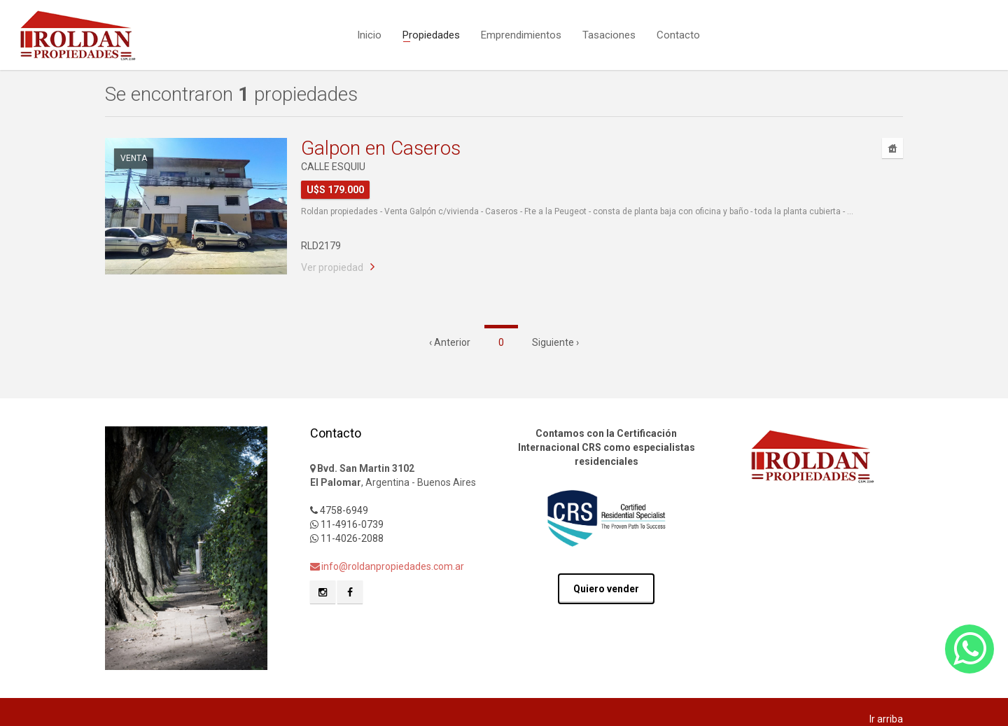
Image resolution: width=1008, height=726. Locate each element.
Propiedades (431, 34)
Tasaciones (609, 34)
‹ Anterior (449, 342)
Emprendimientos (521, 34)
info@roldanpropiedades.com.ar (387, 566)
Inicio (369, 34)
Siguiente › (555, 342)
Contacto (678, 34)
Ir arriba (886, 719)
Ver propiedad (332, 267)
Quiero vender (606, 588)
